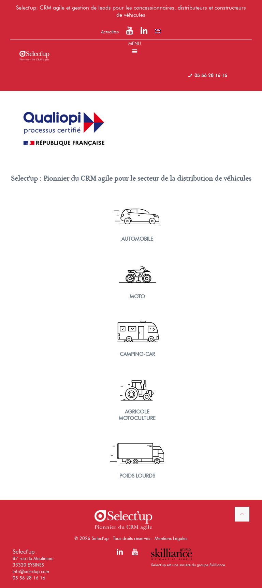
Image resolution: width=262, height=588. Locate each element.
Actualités (110, 31)
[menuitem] (158, 31)
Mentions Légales (171, 538)
